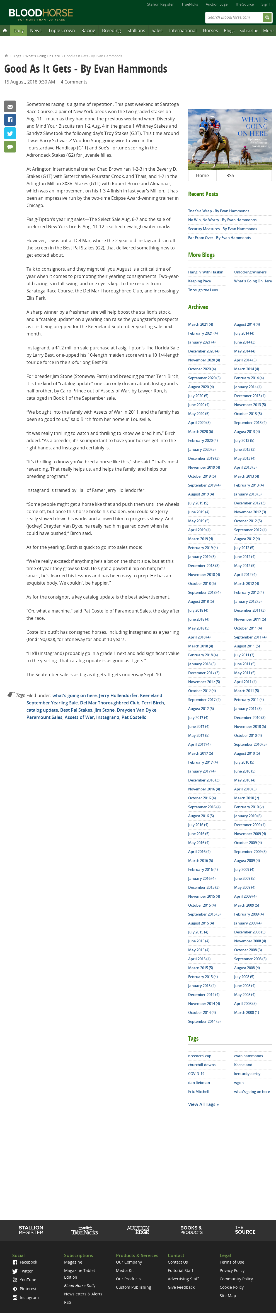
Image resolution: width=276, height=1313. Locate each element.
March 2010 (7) (246, 797)
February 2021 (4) (203, 333)
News (36, 30)
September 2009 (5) (250, 851)
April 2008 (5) (245, 1003)
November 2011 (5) (250, 619)
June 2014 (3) (244, 342)
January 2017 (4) (202, 771)
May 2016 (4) (198, 842)
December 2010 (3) (249, 717)
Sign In (267, 4)
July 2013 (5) (244, 440)
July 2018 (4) (198, 610)
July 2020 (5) (198, 395)
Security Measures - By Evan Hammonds (222, 228)
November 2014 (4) (204, 1003)
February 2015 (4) (203, 976)
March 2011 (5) (246, 690)
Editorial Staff (180, 1270)
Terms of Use (232, 1262)
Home (6, 55)
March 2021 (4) (200, 324)
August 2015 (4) (201, 923)
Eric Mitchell (198, 1091)
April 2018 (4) (199, 637)
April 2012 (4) (245, 574)
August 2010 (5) (247, 753)
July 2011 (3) (244, 654)
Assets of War (79, 717)
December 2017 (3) (203, 672)
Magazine (73, 1262)
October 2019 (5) (202, 476)
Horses (210, 30)
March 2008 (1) (246, 1012)
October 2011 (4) (248, 628)
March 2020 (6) (200, 431)
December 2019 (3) (203, 458)
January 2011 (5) (248, 708)
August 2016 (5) (201, 815)
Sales (157, 30)
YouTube (24, 1279)
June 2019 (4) (198, 511)
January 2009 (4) (248, 923)
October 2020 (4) (202, 368)
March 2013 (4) (246, 476)
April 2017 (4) (199, 744)
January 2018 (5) (202, 663)
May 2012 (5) (244, 565)
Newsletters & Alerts (83, 1294)
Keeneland (243, 1064)
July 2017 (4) (198, 717)
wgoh (239, 1082)
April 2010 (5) (245, 789)
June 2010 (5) (244, 771)
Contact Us (178, 1262)
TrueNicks (189, 4)
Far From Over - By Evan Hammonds (219, 237)
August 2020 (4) (201, 386)
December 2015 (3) (203, 887)
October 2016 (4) (202, 797)
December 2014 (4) (203, 994)
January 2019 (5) (202, 556)
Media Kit (125, 1270)
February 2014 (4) (249, 377)
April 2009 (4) (245, 896)
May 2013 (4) (244, 458)
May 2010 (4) (244, 780)
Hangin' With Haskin (205, 272)
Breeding (111, 30)
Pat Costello (134, 717)
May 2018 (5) (198, 628)
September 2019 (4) (204, 485)
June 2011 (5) (244, 663)
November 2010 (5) (250, 726)
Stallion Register (160, 4)
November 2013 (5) (250, 404)
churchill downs (202, 1064)
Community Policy (236, 1278)
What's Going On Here (42, 56)
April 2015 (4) (199, 958)
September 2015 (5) (204, 914)
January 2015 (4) (202, 985)
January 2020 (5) (202, 449)
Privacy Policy (232, 1270)
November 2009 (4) (250, 833)
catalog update (42, 710)
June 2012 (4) (244, 556)
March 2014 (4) (246, 368)
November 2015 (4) (204, 896)
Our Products (128, 1278)
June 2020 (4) (198, 404)
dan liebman (199, 1082)
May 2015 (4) (198, 949)
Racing (88, 30)
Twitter (10, 133)
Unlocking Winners (250, 272)
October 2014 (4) (202, 1012)
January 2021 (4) (202, 342)
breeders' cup (199, 1055)
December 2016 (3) (203, 780)
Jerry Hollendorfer (118, 695)
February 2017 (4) (203, 762)
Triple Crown (61, 30)
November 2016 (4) (204, 789)
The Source (244, 4)
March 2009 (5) (246, 905)
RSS (230, 175)
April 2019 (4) (199, 529)
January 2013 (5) (248, 494)
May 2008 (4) (244, 994)
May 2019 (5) (198, 520)
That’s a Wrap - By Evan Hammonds (218, 210)
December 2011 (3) (249, 610)
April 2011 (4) (245, 681)
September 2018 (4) (204, 592)
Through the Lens (203, 289)
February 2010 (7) (249, 806)
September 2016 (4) (204, 806)
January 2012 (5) (248, 601)
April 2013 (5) (245, 467)
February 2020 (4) (203, 440)
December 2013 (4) (249, 395)
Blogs (229, 30)
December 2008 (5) (249, 932)
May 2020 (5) (198, 413)
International (183, 30)
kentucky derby (247, 1073)
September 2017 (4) (204, 699)
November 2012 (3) (250, 511)
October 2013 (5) (248, 413)
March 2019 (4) (200, 538)
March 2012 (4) (246, 583)
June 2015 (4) (198, 940)
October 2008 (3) (248, 949)
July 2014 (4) (244, 333)
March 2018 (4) (200, 646)
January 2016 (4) (202, 878)
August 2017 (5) (201, 708)
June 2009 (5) (244, 878)
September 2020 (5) (204, 377)
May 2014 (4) (244, 351)
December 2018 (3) (203, 565)
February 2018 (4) (203, 654)
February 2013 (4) (249, 485)
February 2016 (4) (203, 869)
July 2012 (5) (244, 547)
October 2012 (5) (248, 520)
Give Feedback (181, 1287)
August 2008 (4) (247, 967)
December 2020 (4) (203, 351)
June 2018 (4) (198, 619)
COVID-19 (196, 1073)
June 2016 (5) (198, 833)
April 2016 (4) (199, 851)
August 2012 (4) (247, 538)
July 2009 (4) (244, 869)
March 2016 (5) (200, 860)
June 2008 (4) (244, 985)
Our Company (129, 1262)
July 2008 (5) (244, 976)
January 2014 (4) (248, 386)
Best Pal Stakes (76, 710)
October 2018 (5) (202, 583)
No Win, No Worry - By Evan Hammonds (222, 219)
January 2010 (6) (248, 815)
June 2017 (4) (198, 726)
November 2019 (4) (204, 467)
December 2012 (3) (249, 503)
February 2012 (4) (249, 592)
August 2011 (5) (247, 646)
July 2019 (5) (198, 503)
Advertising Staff (183, 1278)
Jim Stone (105, 710)
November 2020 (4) (204, 360)
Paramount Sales (44, 717)
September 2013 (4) (250, 422)
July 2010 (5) (244, 762)
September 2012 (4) (250, 529)
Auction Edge (216, 4)
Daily (18, 30)
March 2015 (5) (200, 967)
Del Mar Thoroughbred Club (109, 703)
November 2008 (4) (250, 940)
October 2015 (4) (202, 905)
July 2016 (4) (198, 824)
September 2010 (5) (250, 744)
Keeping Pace (199, 280)
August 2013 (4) (247, 431)
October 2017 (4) (202, 690)
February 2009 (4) (249, 914)
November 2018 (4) (204, 574)
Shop (192, 1230)
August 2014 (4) (247, 324)
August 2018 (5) (201, 601)
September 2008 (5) (250, 958)
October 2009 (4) (248, 842)
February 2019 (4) (203, 547)
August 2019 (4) (201, 494)
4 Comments (74, 82)
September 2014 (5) (204, 1021)
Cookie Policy (232, 1287)
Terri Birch (153, 703)
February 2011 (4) (249, 699)
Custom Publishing (133, 1287)
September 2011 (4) (250, 637)
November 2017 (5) (204, 681)
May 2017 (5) (198, 735)
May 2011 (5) (244, 672)
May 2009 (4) (244, 887)
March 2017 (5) (200, 753)
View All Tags (202, 1104)
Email (10, 106)
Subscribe (248, 30)
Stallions (136, 30)
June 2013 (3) (244, 449)
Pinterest (24, 1288)
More (268, 30)
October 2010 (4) (248, 735)
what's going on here (74, 695)
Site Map (228, 1295)
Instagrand (107, 717)
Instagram (25, 1297)
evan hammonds (248, 1055)
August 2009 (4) (247, 860)
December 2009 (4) (249, 824)
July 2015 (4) (198, 932)
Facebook (10, 120)
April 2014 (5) (245, 360)
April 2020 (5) (199, 422)
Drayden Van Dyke (136, 710)
